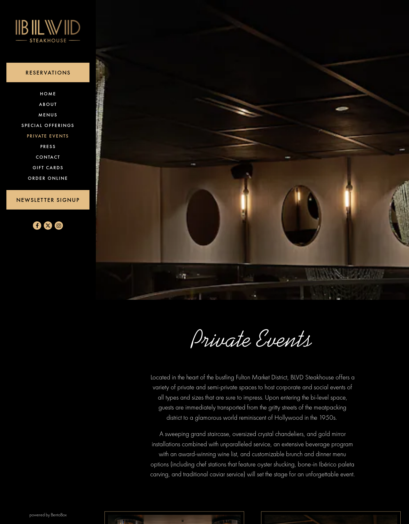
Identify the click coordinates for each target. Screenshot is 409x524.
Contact (48, 157)
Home (49, 93)
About (48, 104)
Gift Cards (49, 167)
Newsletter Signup (48, 199)
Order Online (49, 178)
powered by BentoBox (62, 514)
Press (48, 146)
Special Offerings (47, 125)
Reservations (58, 72)
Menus (48, 115)
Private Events (48, 136)
